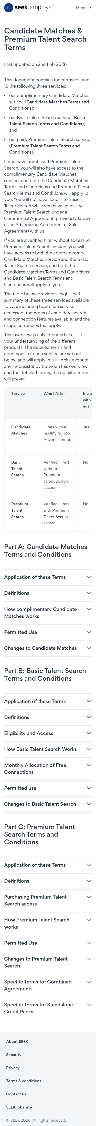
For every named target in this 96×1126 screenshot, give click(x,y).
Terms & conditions (23, 1080)
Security (14, 1054)
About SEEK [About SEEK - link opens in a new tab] (17, 1041)
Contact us (16, 1094)
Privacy (13, 1067)
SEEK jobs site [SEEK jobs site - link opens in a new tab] (19, 1107)
